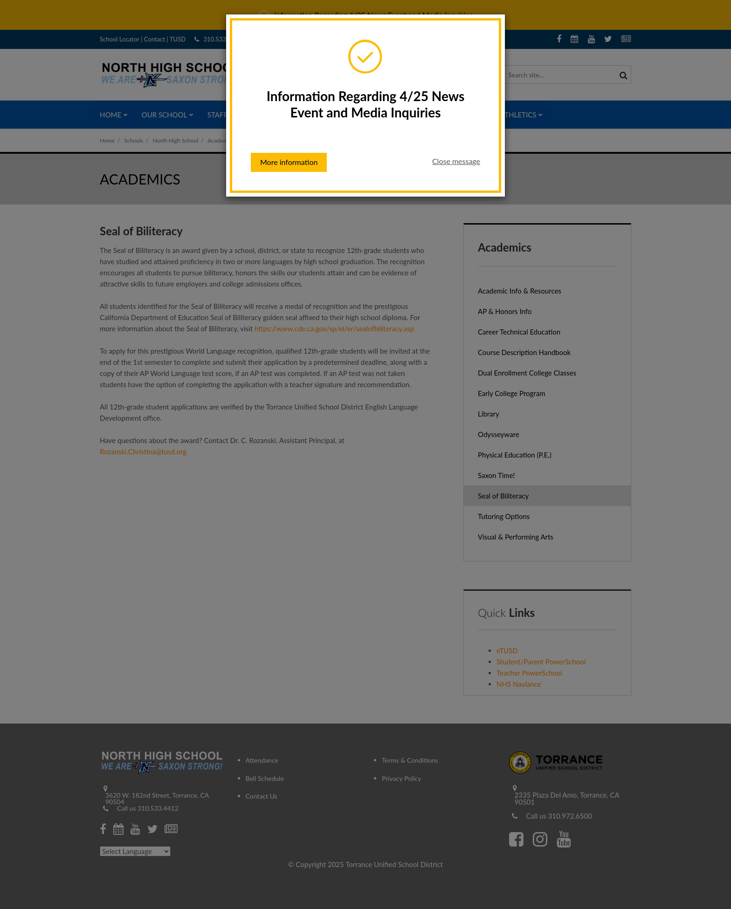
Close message (456, 161)
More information (288, 161)
